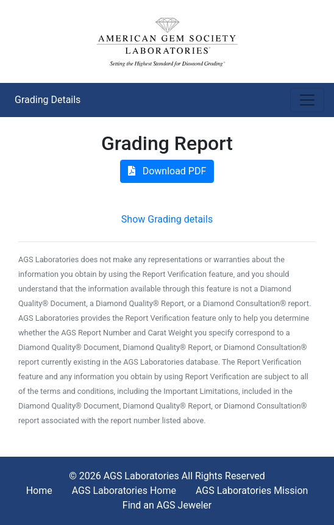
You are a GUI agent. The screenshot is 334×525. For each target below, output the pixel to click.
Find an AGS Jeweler (167, 505)
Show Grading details (167, 219)
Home (39, 490)
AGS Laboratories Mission (252, 490)
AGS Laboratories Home (124, 490)
